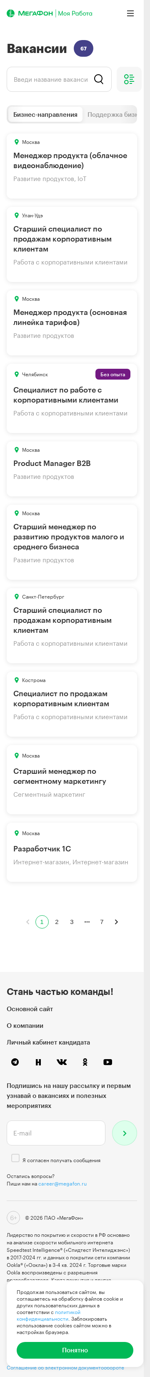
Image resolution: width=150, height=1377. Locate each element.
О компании (25, 1025)
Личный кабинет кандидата (48, 1042)
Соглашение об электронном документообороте (65, 1367)
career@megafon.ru (62, 1183)
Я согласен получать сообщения (61, 1160)
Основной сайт (30, 1008)
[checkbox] (15, 1158)
